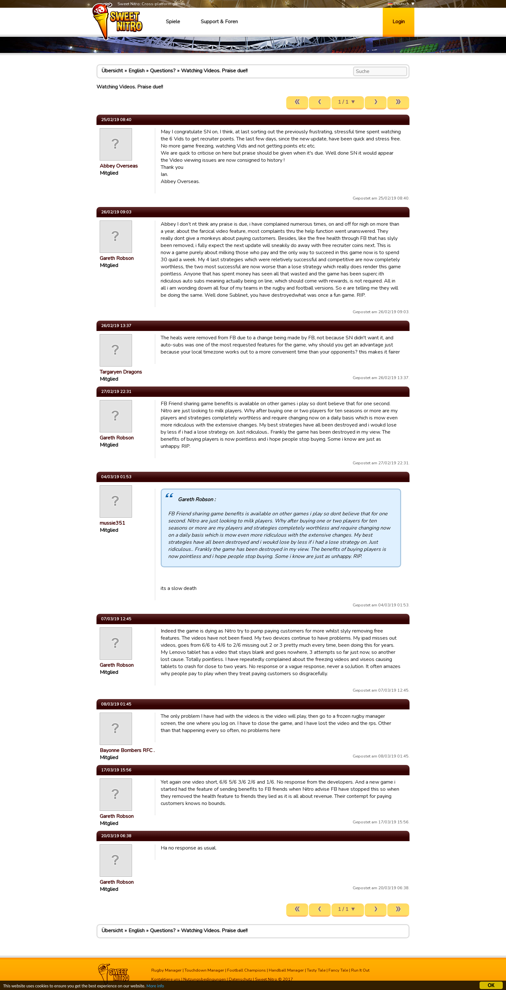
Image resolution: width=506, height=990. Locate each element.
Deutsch (398, 4)
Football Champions (246, 970)
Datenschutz (240, 979)
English (136, 70)
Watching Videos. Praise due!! (214, 70)
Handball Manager (286, 970)
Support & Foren (219, 21)
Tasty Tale (316, 970)
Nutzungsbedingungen (204, 979)
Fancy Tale (338, 970)
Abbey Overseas (119, 166)
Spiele (173, 21)
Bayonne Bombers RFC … (128, 750)
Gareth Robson (117, 258)
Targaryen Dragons (121, 372)
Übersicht (112, 70)
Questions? (163, 70)
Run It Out (360, 970)
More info (155, 987)
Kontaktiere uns (165, 979)
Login (398, 21)
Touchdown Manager (204, 970)
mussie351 (112, 523)
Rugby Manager (166, 970)
